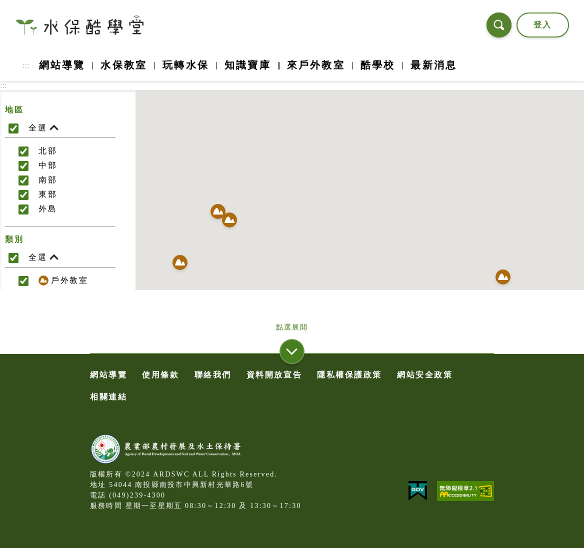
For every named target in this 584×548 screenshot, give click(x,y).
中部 (47, 165)
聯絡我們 (213, 374)
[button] (230, 222)
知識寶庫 (247, 65)
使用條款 (160, 374)
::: (25, 65)
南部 (47, 180)
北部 (47, 150)
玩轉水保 (185, 65)
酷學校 (378, 65)
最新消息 (433, 65)
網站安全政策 (424, 374)
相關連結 (108, 396)
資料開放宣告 (274, 374)
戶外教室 (63, 281)
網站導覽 (62, 65)
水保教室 (123, 65)
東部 (47, 194)
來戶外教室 (316, 65)
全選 (43, 128)
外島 (47, 208)
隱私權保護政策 (349, 374)
